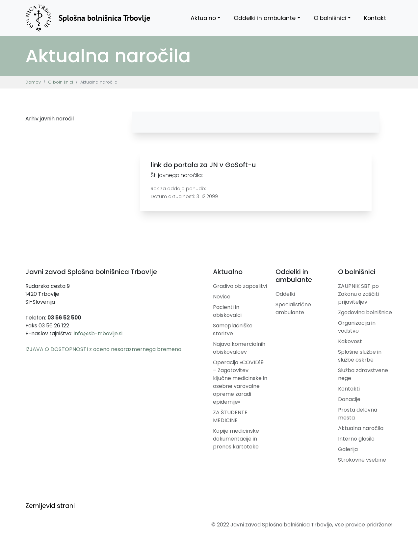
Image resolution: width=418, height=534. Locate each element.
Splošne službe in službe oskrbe (359, 356)
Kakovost (350, 341)
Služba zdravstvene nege (363, 374)
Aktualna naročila (360, 428)
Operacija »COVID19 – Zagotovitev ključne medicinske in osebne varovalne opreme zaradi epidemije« (240, 382)
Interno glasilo (356, 439)
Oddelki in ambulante (265, 18)
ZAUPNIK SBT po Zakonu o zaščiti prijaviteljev (358, 294)
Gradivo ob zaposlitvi (240, 286)
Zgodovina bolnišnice (365, 312)
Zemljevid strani (50, 505)
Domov (33, 82)
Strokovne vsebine (362, 460)
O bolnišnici (330, 18)
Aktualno (203, 18)
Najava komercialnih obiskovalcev (239, 348)
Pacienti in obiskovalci (227, 311)
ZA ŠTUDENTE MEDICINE (230, 416)
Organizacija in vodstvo (357, 327)
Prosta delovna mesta (357, 413)
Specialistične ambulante (293, 308)
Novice (221, 296)
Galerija (348, 449)
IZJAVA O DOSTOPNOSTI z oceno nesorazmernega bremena (103, 349)
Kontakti (349, 389)
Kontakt (375, 18)
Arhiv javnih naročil (49, 118)
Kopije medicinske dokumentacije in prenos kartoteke (236, 438)
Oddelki (285, 294)
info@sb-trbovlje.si (98, 333)
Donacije (349, 399)
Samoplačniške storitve (232, 329)
